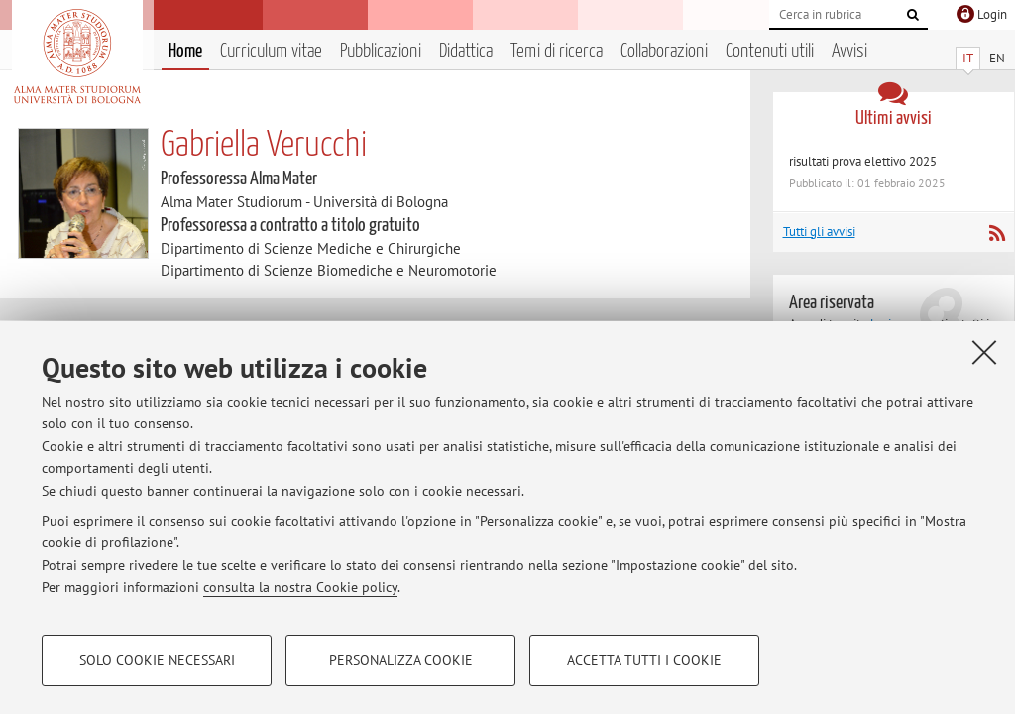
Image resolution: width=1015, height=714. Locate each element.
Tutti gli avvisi (819, 231)
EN (997, 58)
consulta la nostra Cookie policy (300, 587)
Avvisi (849, 51)
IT (967, 58)
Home (185, 51)
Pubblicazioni (380, 51)
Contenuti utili (770, 51)
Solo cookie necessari (157, 660)
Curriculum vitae (271, 51)
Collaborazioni (664, 51)
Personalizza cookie (401, 660)
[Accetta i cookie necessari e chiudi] (984, 352)
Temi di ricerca (556, 51)
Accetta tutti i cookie (644, 660)
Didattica (466, 51)
